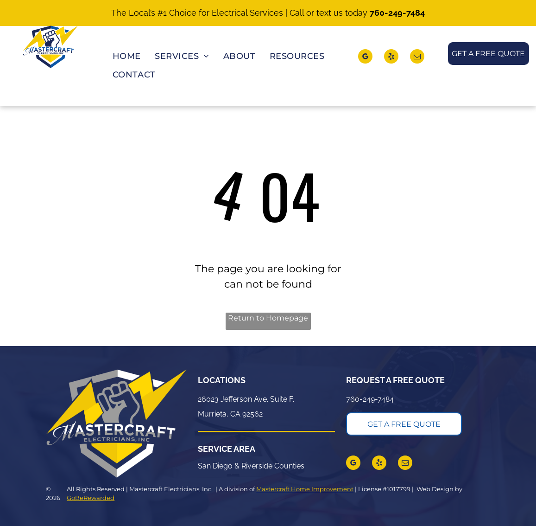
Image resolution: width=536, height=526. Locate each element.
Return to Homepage (268, 318)
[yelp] (391, 57)
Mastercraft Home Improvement (304, 489)
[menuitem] (127, 57)
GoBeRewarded (90, 497)
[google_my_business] (365, 57)
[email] (417, 57)
